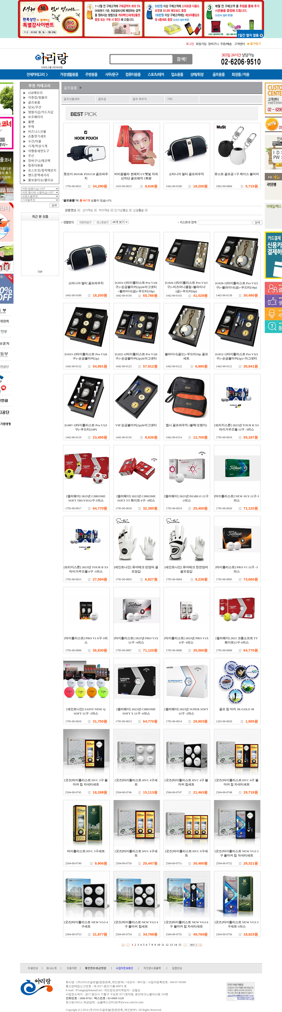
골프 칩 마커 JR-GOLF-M (236, 709)
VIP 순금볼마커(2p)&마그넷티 (136, 425)
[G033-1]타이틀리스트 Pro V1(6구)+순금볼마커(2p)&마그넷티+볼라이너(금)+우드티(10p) (136, 287)
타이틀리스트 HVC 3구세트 (86, 851)
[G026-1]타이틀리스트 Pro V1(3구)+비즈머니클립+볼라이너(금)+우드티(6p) (186, 287)
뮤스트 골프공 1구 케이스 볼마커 (236, 174)
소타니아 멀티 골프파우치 (186, 174)
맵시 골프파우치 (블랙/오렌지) (186, 425)
